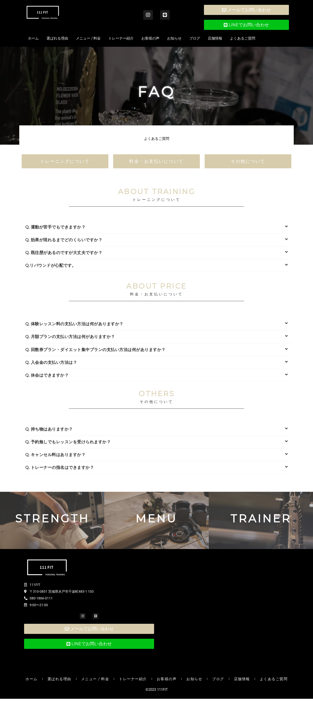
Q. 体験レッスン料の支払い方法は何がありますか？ (74, 361)
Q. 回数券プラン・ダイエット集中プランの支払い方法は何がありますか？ (95, 386)
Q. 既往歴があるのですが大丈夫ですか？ (63, 283)
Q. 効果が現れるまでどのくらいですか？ (63, 271)
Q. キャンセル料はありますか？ (55, 485)
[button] (156, 258)
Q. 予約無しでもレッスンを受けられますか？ (68, 473)
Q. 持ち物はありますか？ (49, 460)
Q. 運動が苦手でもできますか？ (55, 258)
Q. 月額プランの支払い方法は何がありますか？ (70, 373)
